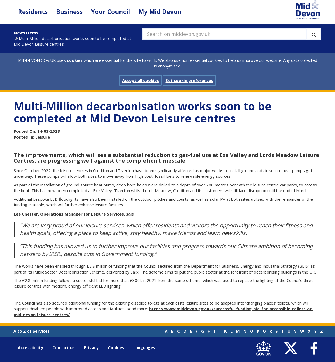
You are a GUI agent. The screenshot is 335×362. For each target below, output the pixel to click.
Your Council (110, 12)
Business (69, 12)
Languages (144, 347)
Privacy (91, 347)
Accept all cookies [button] (140, 80)
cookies (75, 60)
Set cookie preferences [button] (189, 80)
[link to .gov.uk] (265, 349)
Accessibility (30, 347)
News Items (26, 32)
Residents (33, 12)
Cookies (116, 347)
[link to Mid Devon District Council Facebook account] (313, 348)
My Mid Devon (160, 12)
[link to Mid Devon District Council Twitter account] (292, 349)
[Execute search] (313, 34)
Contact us (63, 347)
